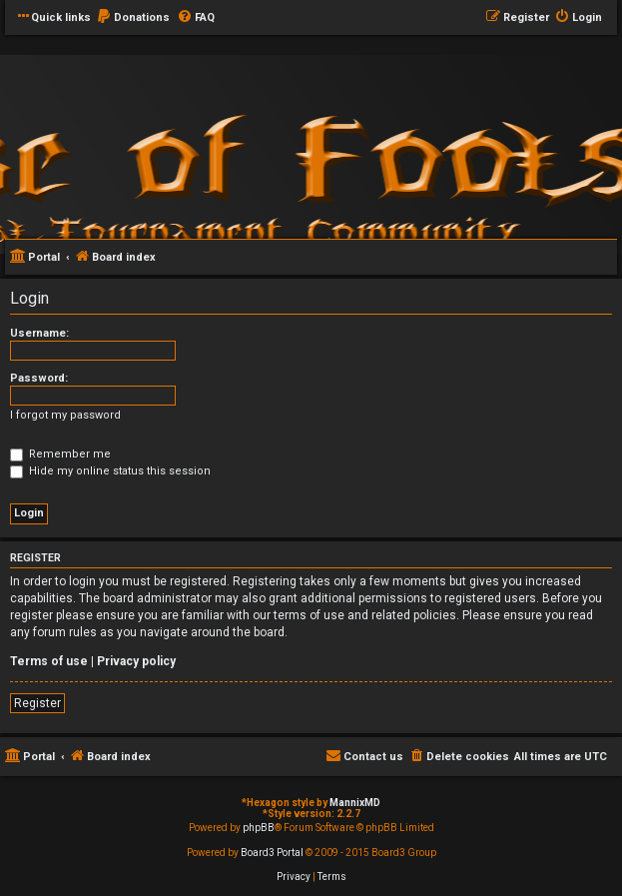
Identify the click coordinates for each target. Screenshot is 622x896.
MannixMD (354, 802)
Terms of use (49, 661)
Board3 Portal (272, 852)
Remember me (60, 454)
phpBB (259, 827)
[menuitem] (133, 18)
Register (37, 703)
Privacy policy (136, 661)
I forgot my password (65, 415)
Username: (39, 333)
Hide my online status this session (110, 470)
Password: (39, 378)
